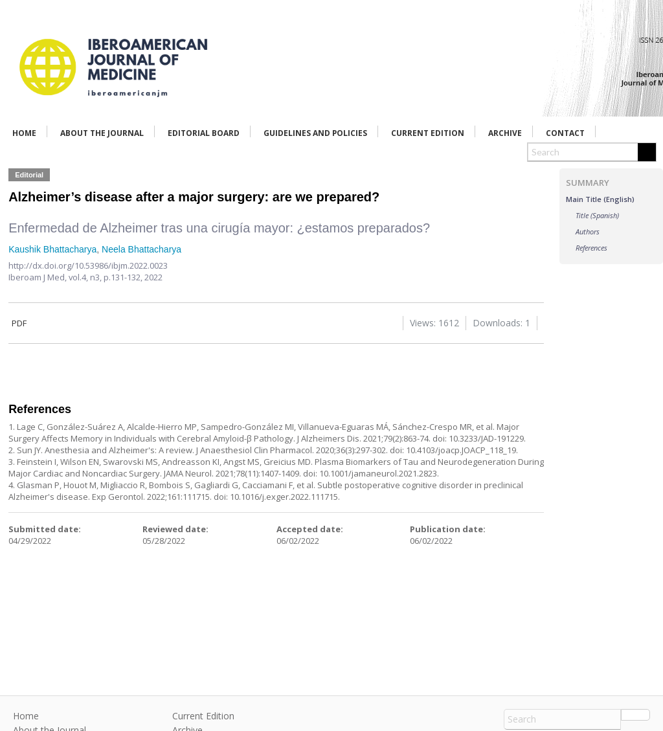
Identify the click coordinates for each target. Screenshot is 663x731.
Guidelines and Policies (315, 133)
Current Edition (427, 133)
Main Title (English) (600, 199)
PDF (17, 323)
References (591, 248)
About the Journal (102, 133)
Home (24, 133)
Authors (588, 231)
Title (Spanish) (597, 215)
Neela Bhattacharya (141, 249)
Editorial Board (204, 133)
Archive (505, 133)
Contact (565, 133)
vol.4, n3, (86, 277)
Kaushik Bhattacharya (52, 249)
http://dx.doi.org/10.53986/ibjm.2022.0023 (88, 265)
